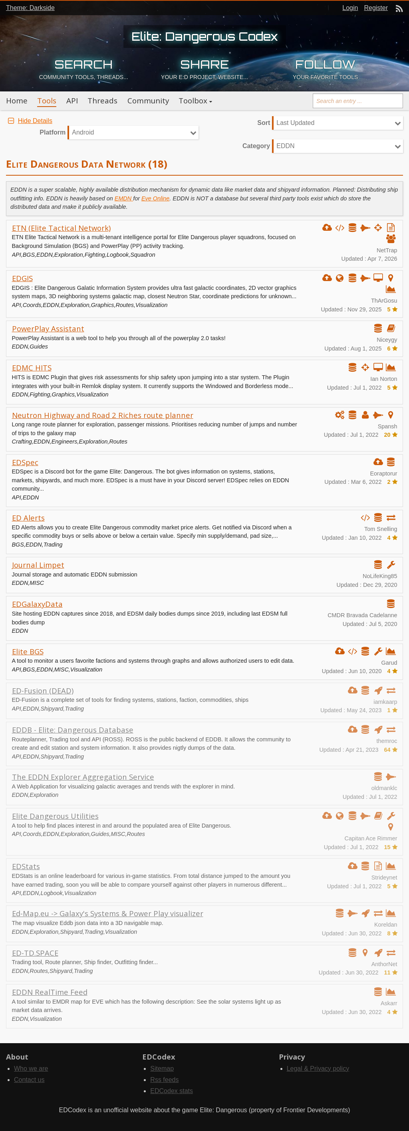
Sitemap (162, 1068)
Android (83, 132)
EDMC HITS (32, 367)
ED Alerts (28, 518)
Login (350, 7)
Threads (102, 100)
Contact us (29, 1079)
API (72, 100)
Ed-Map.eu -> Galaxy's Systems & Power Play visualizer (107, 913)
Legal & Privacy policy (318, 1068)
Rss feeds (164, 1079)
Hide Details (29, 120)
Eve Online (155, 198)
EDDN (285, 146)
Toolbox (193, 100)
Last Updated (295, 122)
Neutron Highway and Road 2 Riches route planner (102, 415)
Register (376, 7)
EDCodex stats (171, 1090)
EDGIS (22, 278)
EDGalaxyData (37, 604)
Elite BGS (28, 651)
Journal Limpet (38, 565)
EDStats (26, 866)
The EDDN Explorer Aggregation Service (83, 777)
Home (17, 100)
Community (148, 100)
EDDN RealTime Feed (49, 992)
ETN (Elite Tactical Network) (61, 228)
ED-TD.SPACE (35, 953)
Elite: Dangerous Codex (204, 36)
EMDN (124, 198)
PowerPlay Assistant (48, 328)
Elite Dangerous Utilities (55, 816)
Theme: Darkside (30, 7)
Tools (46, 100)
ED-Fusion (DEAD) (42, 690)
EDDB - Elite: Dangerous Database (72, 730)
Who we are (31, 1068)
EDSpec (25, 462)
